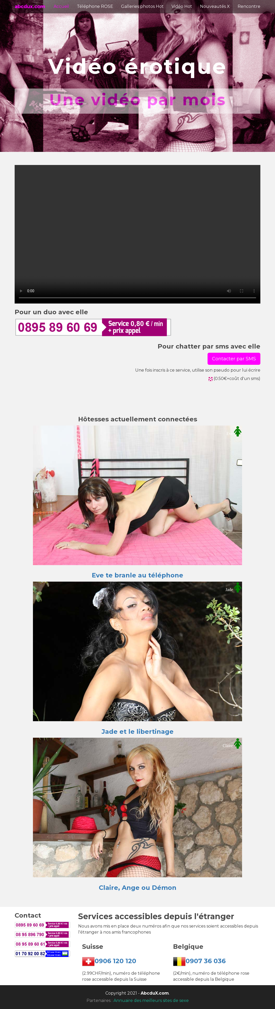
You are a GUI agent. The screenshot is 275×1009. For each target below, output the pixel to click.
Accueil (61, 6)
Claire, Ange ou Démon (137, 887)
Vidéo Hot (181, 6)
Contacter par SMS (234, 359)
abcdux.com (30, 6)
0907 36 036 (206, 961)
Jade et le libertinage (138, 731)
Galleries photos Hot (142, 6)
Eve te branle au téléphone (137, 575)
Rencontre (249, 6)
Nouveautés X (215, 6)
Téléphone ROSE (95, 6)
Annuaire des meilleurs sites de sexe (151, 1000)
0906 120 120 (115, 961)
